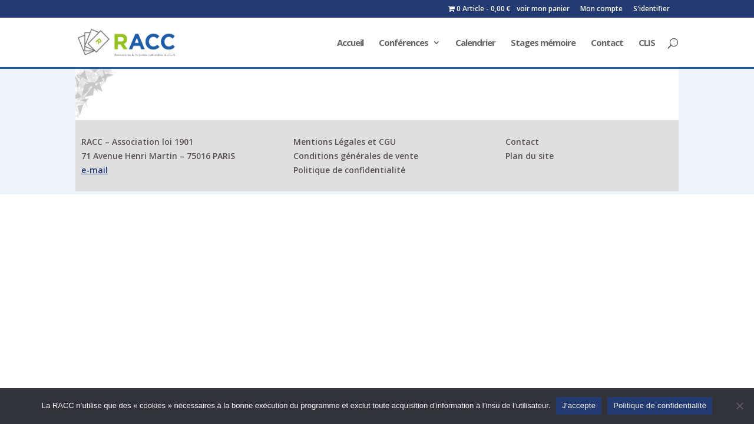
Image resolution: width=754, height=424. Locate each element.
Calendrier (475, 43)
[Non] (739, 406)
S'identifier (651, 9)
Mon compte (601, 9)
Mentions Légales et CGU (344, 141)
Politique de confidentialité (349, 169)
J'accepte (579, 405)
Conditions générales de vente (355, 155)
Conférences (403, 43)
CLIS (647, 43)
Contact (607, 43)
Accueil (350, 43)
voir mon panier (543, 9)
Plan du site (529, 155)
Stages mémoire (543, 43)
